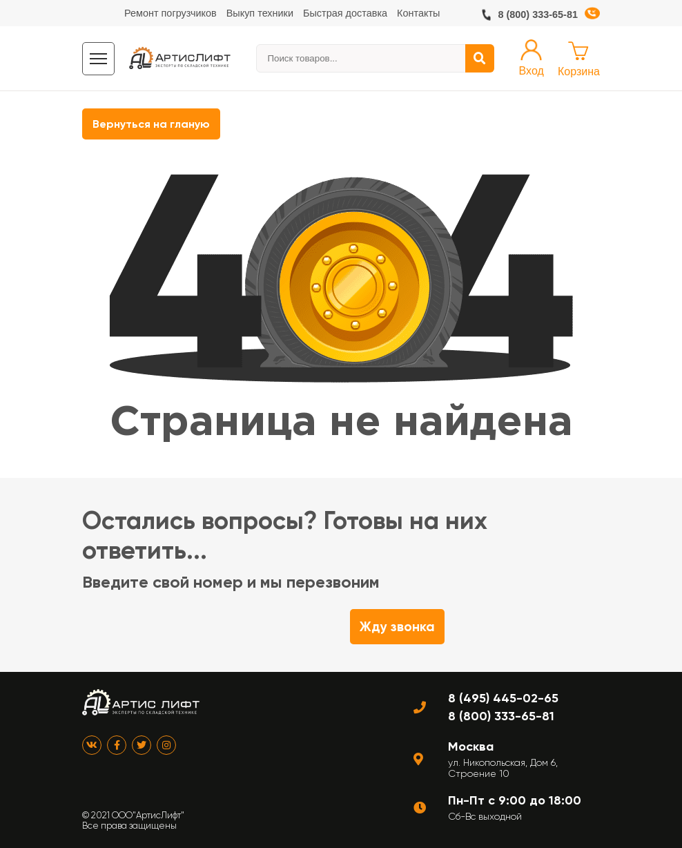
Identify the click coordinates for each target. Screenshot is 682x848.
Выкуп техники (259, 13)
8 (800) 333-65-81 (538, 14)
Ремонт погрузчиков (170, 13)
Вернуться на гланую (151, 124)
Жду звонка (397, 627)
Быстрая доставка (345, 13)
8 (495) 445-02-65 (503, 698)
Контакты (418, 13)
